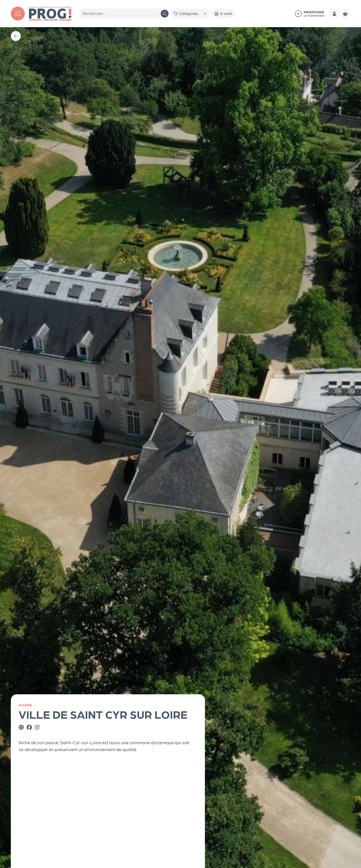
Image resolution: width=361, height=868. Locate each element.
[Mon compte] (334, 14)
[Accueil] (50, 13)
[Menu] (18, 14)
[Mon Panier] (345, 14)
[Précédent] (16, 36)
